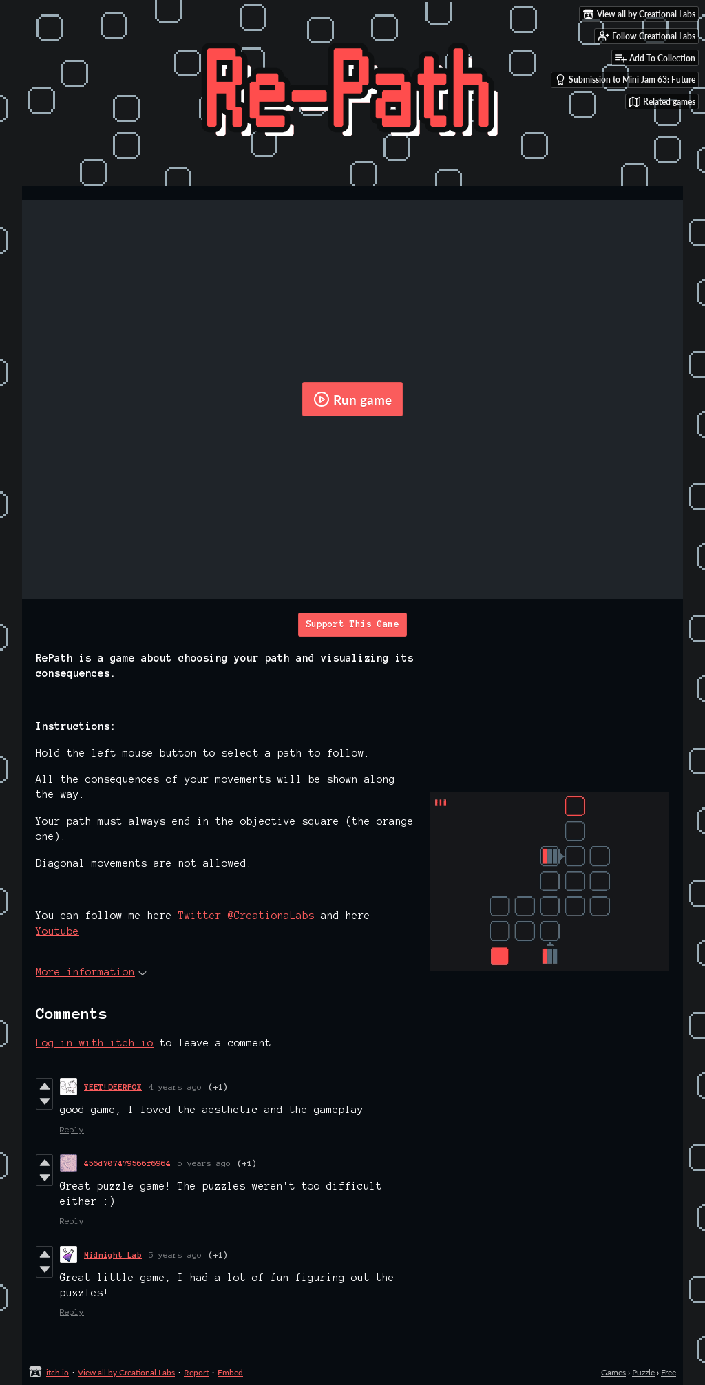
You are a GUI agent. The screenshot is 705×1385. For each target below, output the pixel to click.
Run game (352, 399)
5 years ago (204, 1163)
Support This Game (352, 624)
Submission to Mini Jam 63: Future (625, 79)
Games (613, 1372)
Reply (72, 1129)
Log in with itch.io (95, 1042)
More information (91, 971)
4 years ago (175, 1086)
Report (196, 1372)
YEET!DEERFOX (113, 1086)
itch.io (57, 1372)
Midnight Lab (113, 1254)
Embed (230, 1372)
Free (668, 1372)
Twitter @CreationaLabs (246, 915)
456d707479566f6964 (127, 1163)
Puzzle (643, 1372)
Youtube (57, 931)
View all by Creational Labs (126, 1372)
